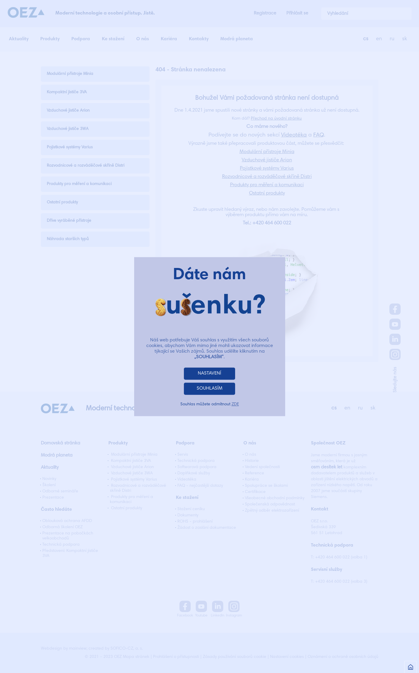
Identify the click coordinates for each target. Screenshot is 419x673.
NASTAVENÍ (209, 373)
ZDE (235, 404)
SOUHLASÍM (209, 388)
